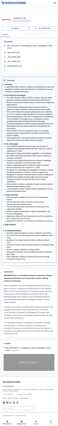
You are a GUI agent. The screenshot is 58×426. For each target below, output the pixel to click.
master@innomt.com (14, 66)
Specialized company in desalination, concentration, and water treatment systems (22, 21)
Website (15, 28)
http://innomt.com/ (13, 52)
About (4, 398)
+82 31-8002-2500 (13, 57)
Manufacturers (7, 423)
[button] (29, 362)
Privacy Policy (24, 398)
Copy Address (15, 350)
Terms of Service (13, 398)
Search (36, 423)
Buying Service (21, 423)
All (51, 423)
